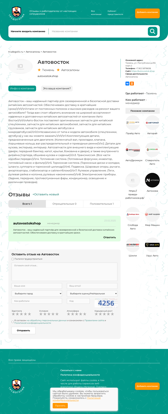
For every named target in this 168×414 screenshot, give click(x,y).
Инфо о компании (22, 88)
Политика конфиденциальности (80, 374)
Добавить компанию (147, 12)
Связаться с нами (71, 370)
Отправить (23, 330)
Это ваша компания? (57, 88)
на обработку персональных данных (47, 320)
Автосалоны (33, 51)
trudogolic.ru (15, 51)
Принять (60, 405)
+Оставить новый (46, 194)
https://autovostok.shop (143, 71)
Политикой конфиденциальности (32, 323)
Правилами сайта (94, 320)
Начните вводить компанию (28, 31)
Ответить (109, 237)
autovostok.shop (48, 76)
